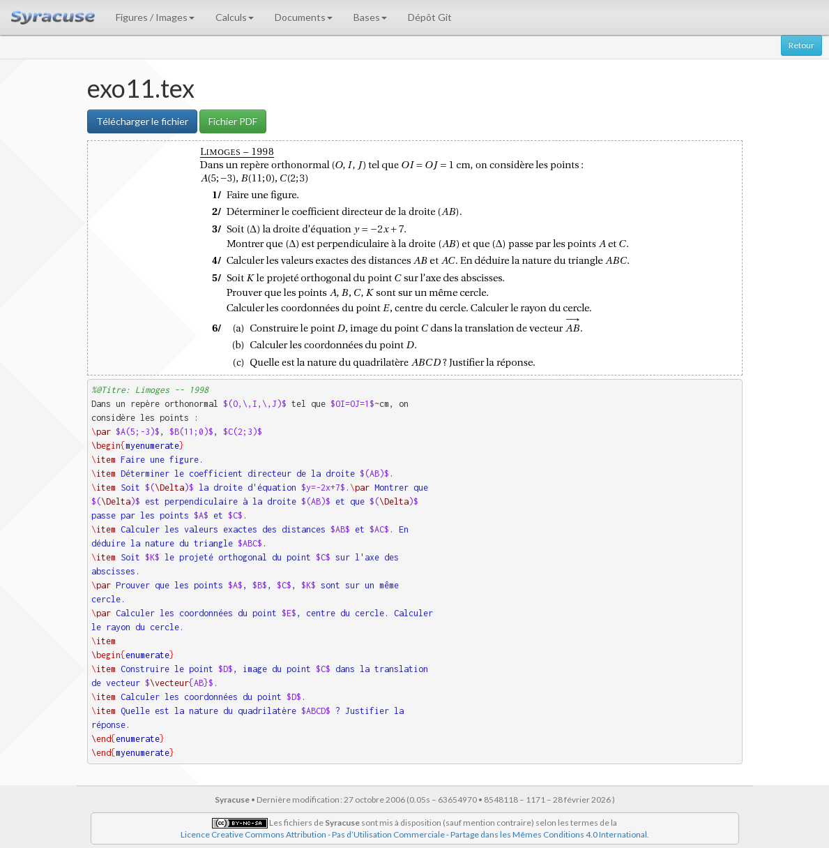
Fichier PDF (232, 121)
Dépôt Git (430, 17)
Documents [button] (304, 17)
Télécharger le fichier (142, 121)
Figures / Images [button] (155, 17)
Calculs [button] (234, 17)
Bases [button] (370, 17)
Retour (801, 45)
